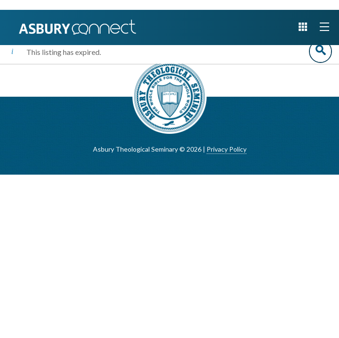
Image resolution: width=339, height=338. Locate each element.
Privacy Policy (227, 149)
